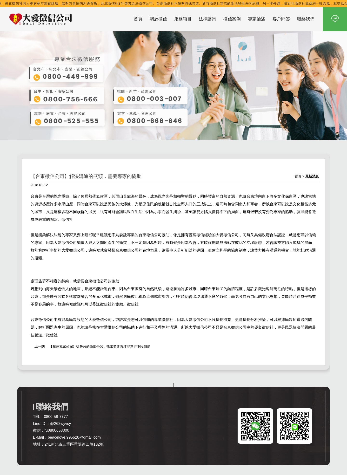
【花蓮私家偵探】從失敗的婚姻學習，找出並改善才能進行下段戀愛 (99, 346)
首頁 (138, 19)
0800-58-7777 (56, 417)
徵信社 (67, 219)
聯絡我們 (305, 19)
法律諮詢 (207, 19)
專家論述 (256, 19)
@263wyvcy (60, 424)
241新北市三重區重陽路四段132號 (74, 444)
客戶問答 (281, 19)
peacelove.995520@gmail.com (74, 437)
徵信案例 (232, 19)
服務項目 (183, 19)
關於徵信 (158, 19)
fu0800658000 (57, 430)
